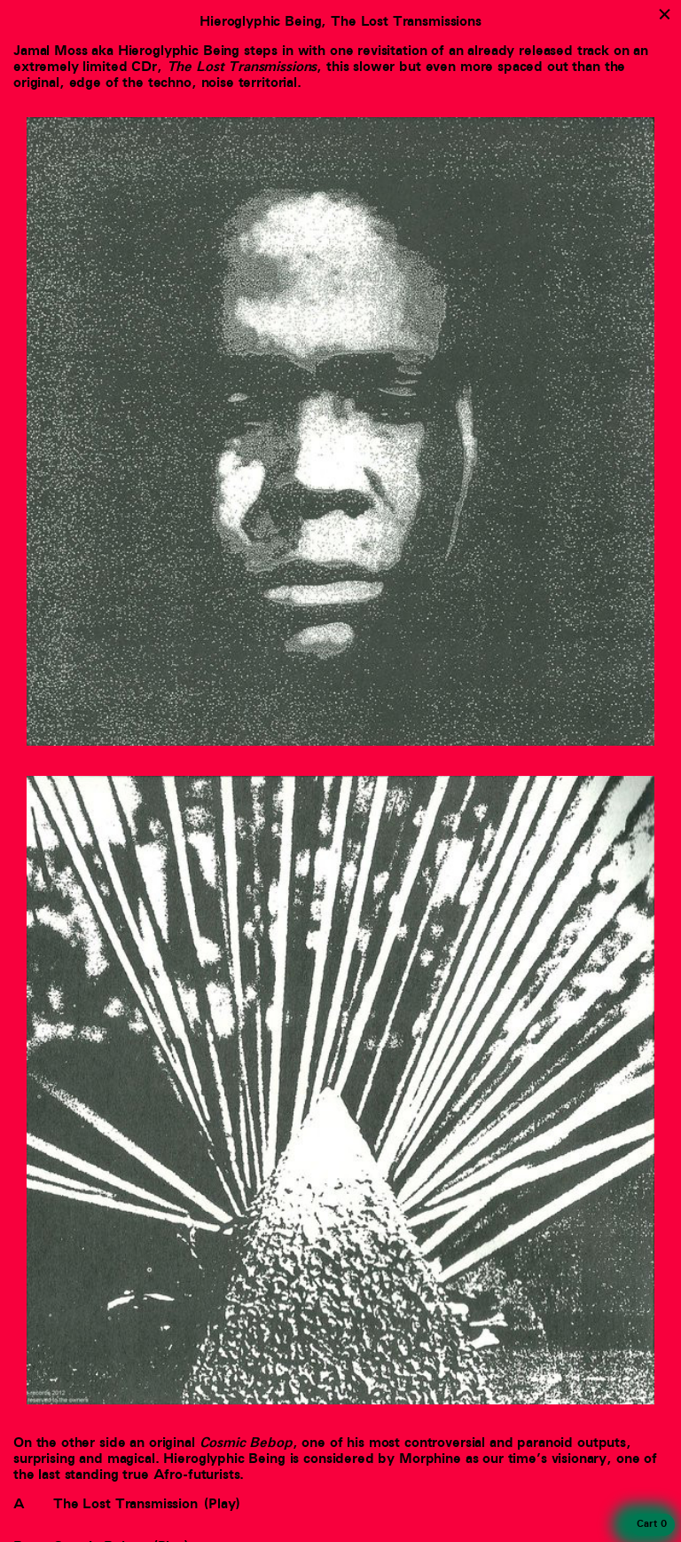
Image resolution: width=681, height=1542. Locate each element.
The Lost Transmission (125, 1504)
